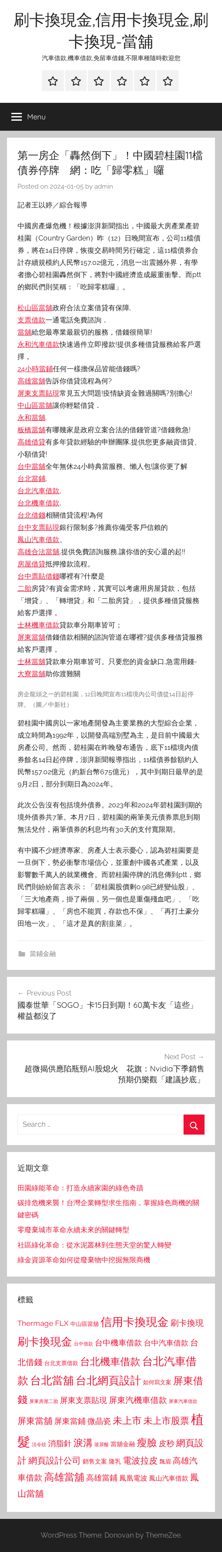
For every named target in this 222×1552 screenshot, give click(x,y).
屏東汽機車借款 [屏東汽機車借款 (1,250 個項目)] (138, 1400)
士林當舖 (31, 661)
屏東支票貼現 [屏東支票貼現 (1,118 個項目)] (83, 1400)
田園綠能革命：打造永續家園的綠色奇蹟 (80, 1188)
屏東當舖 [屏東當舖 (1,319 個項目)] (34, 1421)
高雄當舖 (31, 381)
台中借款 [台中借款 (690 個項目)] (83, 1343)
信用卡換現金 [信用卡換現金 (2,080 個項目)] (135, 1321)
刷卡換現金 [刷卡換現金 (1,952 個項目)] (44, 1341)
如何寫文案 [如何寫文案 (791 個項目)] (157, 1382)
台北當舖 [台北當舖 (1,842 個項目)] (52, 1380)
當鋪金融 (43, 954)
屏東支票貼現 (38, 393)
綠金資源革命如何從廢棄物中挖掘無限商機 (83, 1260)
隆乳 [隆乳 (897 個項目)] (115, 1461)
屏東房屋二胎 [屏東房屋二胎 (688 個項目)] (43, 1401)
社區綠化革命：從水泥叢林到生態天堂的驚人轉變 (94, 1245)
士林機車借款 (38, 625)
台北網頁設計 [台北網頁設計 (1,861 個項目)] (108, 1380)
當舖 (24, 332)
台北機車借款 (38, 503)
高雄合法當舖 (38, 552)
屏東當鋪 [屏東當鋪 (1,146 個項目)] (70, 1421)
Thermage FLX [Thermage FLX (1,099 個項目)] (43, 1323)
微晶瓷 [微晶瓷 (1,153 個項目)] (99, 1421)
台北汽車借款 (38, 491)
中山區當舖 (34, 405)
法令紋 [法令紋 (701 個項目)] (39, 1444)
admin (103, 186)
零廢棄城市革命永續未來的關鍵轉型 (73, 1230)
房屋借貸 (31, 564)
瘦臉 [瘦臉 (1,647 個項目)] (147, 1442)
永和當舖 (31, 417)
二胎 (24, 588)
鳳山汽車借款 (38, 539)
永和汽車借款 (38, 344)
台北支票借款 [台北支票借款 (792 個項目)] (61, 1363)
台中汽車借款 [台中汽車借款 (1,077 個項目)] (166, 1343)
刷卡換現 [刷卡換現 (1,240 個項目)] (187, 1323)
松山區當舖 (34, 308)
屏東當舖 (31, 637)
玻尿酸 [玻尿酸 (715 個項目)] (101, 1444)
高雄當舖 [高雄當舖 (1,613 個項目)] (64, 1477)
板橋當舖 (31, 430)
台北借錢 (31, 515)
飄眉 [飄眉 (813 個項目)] (165, 1461)
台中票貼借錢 (38, 576)
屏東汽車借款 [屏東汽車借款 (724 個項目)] (183, 1401)
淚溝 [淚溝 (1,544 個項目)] (83, 1442)
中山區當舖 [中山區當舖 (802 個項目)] (84, 1324)
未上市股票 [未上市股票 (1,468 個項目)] (166, 1420)
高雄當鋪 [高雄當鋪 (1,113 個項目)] (102, 1478)
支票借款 (31, 320)
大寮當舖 (31, 674)
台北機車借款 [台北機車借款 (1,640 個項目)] (110, 1361)
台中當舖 (31, 466)
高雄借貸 (31, 442)
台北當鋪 (31, 478)
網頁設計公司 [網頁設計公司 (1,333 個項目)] (54, 1460)
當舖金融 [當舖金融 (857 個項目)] (123, 1443)
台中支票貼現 (38, 527)
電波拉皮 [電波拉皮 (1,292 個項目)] (140, 1461)
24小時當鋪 (35, 369)
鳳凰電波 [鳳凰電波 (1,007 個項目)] (133, 1478)
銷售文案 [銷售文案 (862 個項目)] (95, 1461)
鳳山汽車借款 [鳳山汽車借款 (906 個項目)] (168, 1478)
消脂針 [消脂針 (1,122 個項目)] (60, 1443)
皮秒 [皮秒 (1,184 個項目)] (166, 1443)
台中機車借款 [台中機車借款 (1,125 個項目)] (118, 1343)
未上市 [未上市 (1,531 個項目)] (127, 1420)
